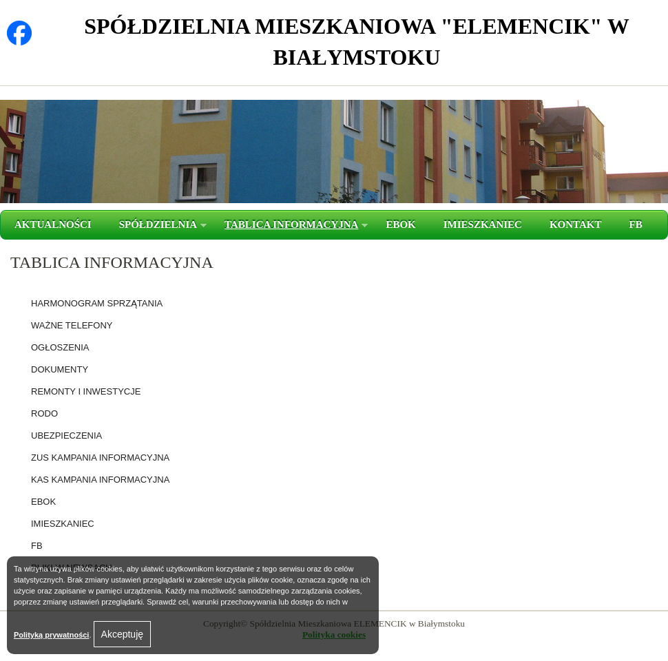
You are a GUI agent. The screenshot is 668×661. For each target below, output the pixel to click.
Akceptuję (122, 634)
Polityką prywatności (51, 635)
